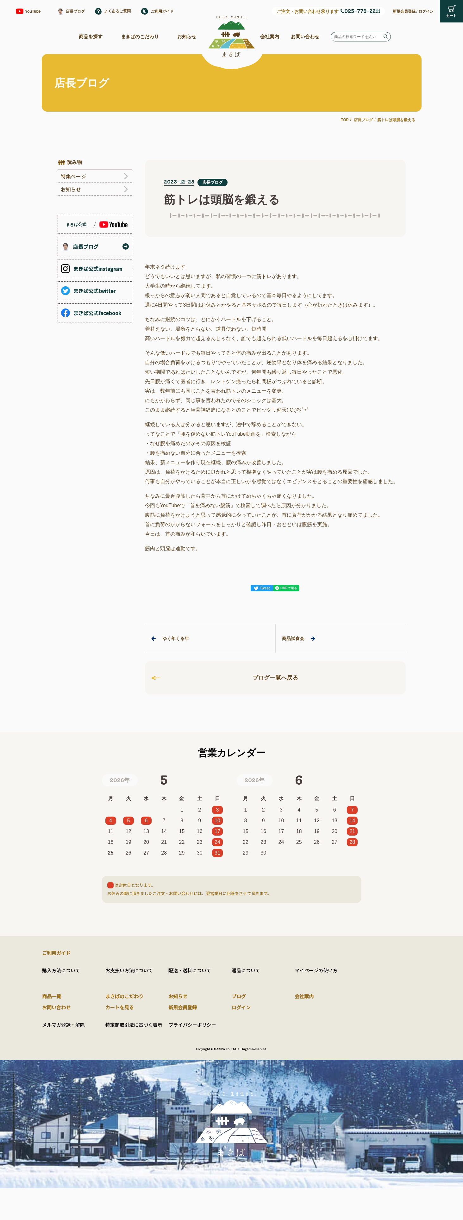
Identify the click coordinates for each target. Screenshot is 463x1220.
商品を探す (91, 36)
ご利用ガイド (56, 952)
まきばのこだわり (140, 36)
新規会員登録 (404, 11)
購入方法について (61, 970)
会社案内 (269, 36)
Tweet (262, 588)
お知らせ (186, 36)
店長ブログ (363, 120)
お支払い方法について (129, 970)
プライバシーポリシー (192, 1024)
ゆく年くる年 (170, 638)
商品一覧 (51, 996)
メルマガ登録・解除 (63, 1024)
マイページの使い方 (316, 970)
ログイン (426, 11)
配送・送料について (189, 970)
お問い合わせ (305, 36)
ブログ (239, 996)
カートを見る (119, 1007)
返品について (246, 970)
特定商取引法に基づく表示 (133, 1024)
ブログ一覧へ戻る (224, 678)
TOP (344, 120)
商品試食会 (298, 638)
